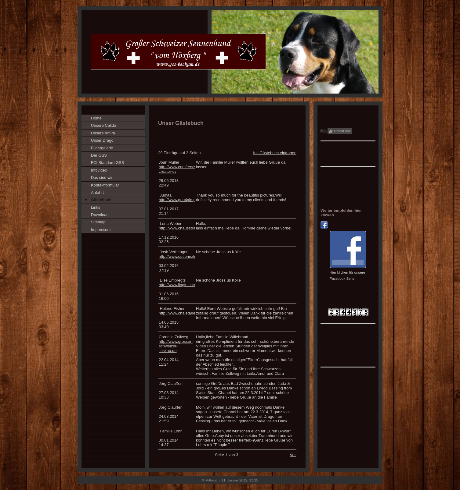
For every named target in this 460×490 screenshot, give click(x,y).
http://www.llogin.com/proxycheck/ (188, 284)
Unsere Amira (103, 133)
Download (100, 214)
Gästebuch (101, 199)
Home (96, 118)
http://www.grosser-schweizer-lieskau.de (176, 346)
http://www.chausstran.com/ (183, 228)
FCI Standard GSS (107, 162)
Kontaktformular (105, 185)
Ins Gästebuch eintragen (274, 153)
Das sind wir (102, 177)
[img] (230, 52)
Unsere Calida (103, 125)
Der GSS (99, 155)
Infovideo (99, 170)
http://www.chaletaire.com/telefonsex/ (191, 313)
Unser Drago (102, 140)
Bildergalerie (102, 148)
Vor (293, 455)
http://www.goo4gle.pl (178, 199)
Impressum (100, 229)
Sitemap (98, 222)
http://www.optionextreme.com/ (186, 256)
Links (95, 207)
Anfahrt (97, 192)
